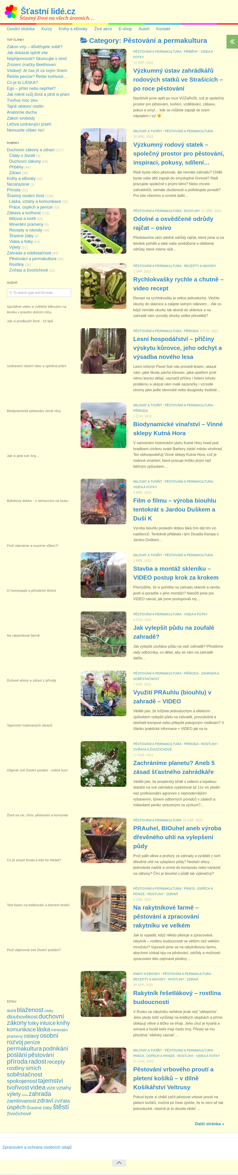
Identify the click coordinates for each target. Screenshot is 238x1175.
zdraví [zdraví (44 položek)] (45, 1101)
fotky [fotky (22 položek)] (33, 1023)
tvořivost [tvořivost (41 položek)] (18, 1087)
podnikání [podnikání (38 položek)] (55, 1049)
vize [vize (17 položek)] (50, 1088)
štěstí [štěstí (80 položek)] (61, 1107)
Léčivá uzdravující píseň (29, 124)
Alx (58, 1170)
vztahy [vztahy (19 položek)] (63, 1088)
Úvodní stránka (20, 29)
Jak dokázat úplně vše (27, 53)
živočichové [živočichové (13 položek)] (19, 1114)
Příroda (191, 331)
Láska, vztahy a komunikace (35, 202)
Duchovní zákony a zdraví (30, 150)
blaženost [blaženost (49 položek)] (30, 1010)
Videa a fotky (145, 487)
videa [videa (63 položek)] (37, 1087)
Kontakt (161, 29)
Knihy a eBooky (72, 29)
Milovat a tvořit (147, 131)
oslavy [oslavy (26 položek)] (31, 1036)
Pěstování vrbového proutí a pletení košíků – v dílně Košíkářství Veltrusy (173, 1078)
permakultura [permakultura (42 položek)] (24, 1049)
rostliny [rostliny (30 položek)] (16, 1068)
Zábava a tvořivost (24, 213)
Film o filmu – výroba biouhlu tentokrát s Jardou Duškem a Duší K (174, 510)
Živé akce (102, 29)
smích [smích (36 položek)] (33, 1068)
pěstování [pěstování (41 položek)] (41, 1055)
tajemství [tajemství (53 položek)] (50, 1081)
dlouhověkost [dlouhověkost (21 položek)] (22, 1017)
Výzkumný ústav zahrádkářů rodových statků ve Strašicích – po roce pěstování (178, 80)
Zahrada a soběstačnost (29, 253)
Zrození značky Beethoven (31, 65)
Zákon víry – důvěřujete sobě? (34, 47)
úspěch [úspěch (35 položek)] (16, 1107)
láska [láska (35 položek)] (43, 1029)
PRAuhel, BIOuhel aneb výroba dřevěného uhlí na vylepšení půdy (177, 837)
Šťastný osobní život (25, 196)
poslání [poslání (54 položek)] (17, 1055)
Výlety (14, 247)
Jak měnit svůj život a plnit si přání (38, 95)
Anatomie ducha (22, 112)
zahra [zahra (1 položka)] (25, 1095)
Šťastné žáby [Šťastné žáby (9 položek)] (39, 1108)
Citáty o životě (22, 156)
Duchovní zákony (25, 162)
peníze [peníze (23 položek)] (32, 1043)
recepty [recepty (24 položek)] (56, 1062)
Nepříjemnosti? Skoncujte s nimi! (37, 59)
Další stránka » (209, 1124)
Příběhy (191, 52)
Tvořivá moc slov (22, 101)
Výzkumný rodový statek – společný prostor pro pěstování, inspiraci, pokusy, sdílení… (178, 153)
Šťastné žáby (21, 236)
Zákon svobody (21, 118)
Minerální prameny (26, 225)
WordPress (29, 1170)
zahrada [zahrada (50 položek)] (40, 1094)
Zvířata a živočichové (152, 750)
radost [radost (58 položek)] (37, 1061)
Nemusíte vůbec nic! (25, 130)
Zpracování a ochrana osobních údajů (37, 1147)
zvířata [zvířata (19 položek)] (62, 1101)
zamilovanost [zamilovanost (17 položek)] (21, 1101)
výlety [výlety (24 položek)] (14, 1095)
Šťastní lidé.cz (48, 11)
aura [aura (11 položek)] (11, 1010)
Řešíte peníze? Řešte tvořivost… (37, 77)
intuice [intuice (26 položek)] (48, 1023)
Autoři (142, 29)
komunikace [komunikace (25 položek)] (21, 1030)
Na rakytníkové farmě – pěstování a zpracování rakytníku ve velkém (166, 917)
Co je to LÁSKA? (22, 83)
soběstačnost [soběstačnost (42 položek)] (24, 1074)
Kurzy (46, 29)
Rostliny (192, 211)
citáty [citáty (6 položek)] (49, 1011)
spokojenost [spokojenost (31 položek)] (22, 1081)
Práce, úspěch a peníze (154, 1056)
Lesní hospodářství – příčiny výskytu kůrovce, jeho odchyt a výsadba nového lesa (177, 348)
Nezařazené (18, 184)
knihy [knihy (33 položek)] (63, 1023)
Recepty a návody (200, 266)
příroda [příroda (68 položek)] (17, 1061)
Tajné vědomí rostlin (25, 107)
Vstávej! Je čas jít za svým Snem (37, 71)
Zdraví (172, 894)
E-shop (123, 29)
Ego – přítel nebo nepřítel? (31, 89)
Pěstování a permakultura (157, 52)
